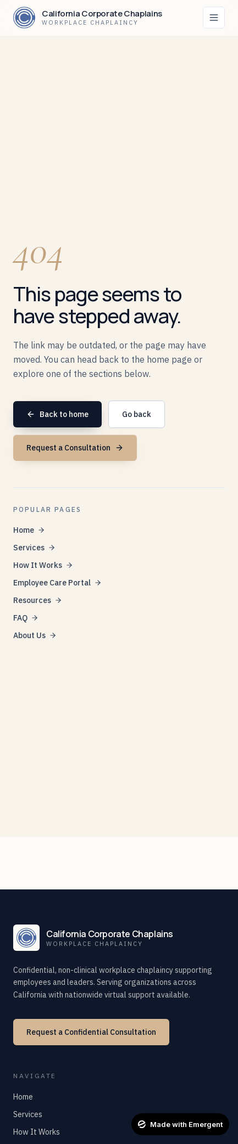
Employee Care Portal (57, 583)
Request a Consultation (75, 448)
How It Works (43, 565)
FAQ (25, 618)
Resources (37, 600)
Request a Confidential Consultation (91, 1032)
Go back (136, 414)
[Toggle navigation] (214, 18)
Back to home (57, 414)
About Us (35, 635)
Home (29, 530)
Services (34, 548)
